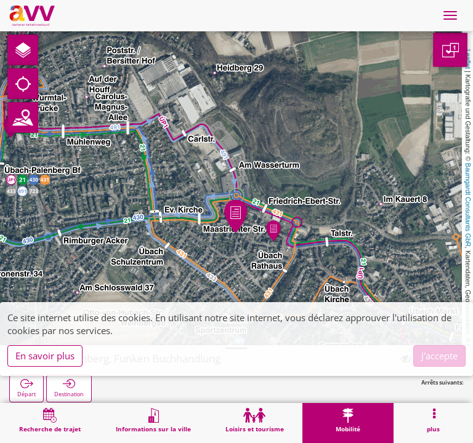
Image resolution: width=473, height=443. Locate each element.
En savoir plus (45, 355)
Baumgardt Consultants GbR (468, 205)
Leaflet (468, 59)
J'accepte (439, 355)
